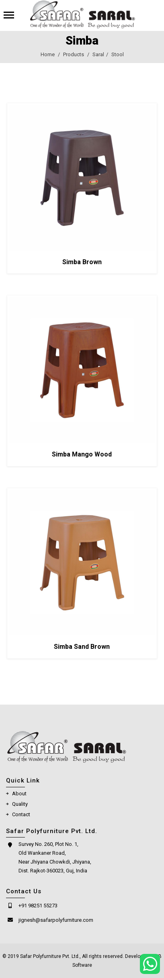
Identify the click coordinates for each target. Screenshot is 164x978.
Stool (117, 55)
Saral (98, 55)
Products (73, 55)
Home (48, 55)
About (19, 798)
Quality (20, 808)
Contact (21, 818)
